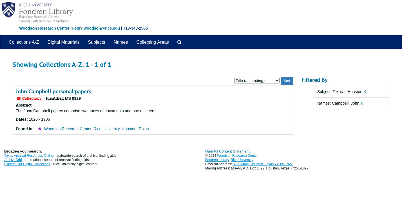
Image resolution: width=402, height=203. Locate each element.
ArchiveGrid (13, 160)
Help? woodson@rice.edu (96, 28)
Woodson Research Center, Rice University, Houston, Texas (96, 129)
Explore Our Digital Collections (27, 164)
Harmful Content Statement (227, 151)
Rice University (242, 160)
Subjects (96, 42)
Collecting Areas (152, 42)
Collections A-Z (24, 42)
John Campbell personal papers (53, 91)
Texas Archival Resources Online (28, 156)
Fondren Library (217, 160)
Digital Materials (64, 42)
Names (121, 42)
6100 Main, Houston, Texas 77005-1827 (263, 164)
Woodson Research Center (44, 28)
